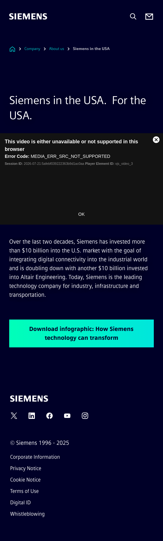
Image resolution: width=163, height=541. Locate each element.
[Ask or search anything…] (133, 16)
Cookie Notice (25, 480)
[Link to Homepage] (12, 49)
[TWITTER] (14, 417)
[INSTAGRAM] (85, 417)
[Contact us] (149, 16)
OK (81, 214)
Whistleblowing (27, 514)
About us (56, 49)
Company (32, 49)
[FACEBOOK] (49, 417)
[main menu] (13, 38)
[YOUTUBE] (67, 417)
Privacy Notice (25, 468)
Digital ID (20, 503)
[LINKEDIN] (32, 417)
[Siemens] (28, 16)
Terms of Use (24, 491)
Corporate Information (35, 457)
